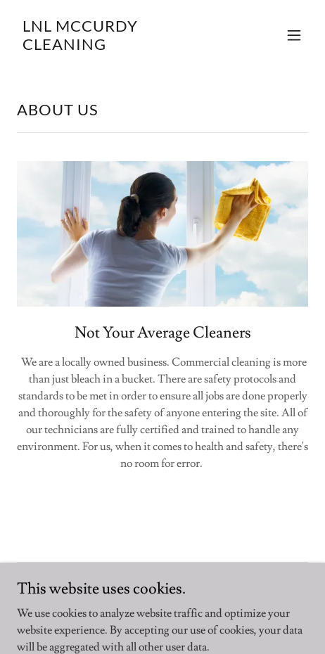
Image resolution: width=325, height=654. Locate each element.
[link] (119, 46)
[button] (294, 35)
